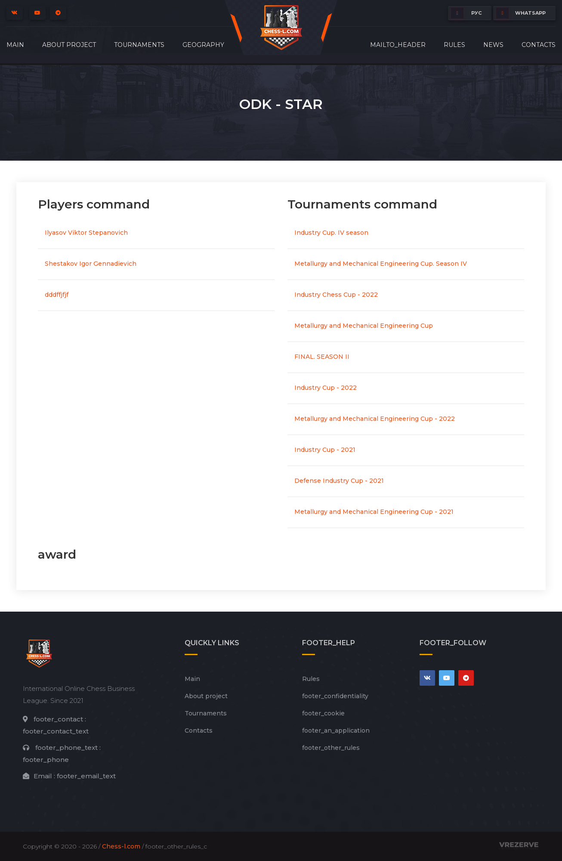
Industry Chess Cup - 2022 (336, 294)
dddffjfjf (56, 294)
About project (69, 45)
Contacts (539, 45)
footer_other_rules (331, 748)
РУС (466, 13)
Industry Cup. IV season (331, 232)
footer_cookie (323, 713)
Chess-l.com (121, 846)
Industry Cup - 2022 (325, 388)
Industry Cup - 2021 (324, 450)
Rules (454, 45)
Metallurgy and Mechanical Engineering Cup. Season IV (380, 263)
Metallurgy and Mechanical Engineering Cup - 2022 (374, 419)
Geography (203, 45)
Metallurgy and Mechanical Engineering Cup (363, 325)
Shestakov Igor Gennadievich (90, 263)
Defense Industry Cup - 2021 (339, 481)
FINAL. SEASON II (321, 357)
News (493, 45)
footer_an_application (336, 730)
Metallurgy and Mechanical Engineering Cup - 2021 (374, 512)
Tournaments (139, 45)
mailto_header (398, 45)
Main (15, 45)
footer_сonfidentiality (335, 696)
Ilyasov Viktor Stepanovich (86, 232)
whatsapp (521, 13)
